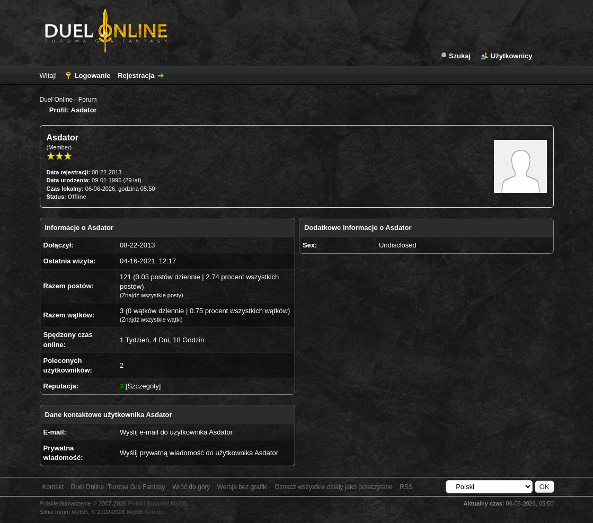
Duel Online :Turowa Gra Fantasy (118, 487)
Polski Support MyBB (158, 503)
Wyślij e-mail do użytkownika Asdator (176, 432)
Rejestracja (136, 75)
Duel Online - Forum (68, 99)
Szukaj (460, 56)
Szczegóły (142, 386)
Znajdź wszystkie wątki (151, 319)
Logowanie (93, 75)
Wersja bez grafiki (242, 487)
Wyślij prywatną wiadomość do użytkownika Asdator (199, 453)
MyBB (80, 512)
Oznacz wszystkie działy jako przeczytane (334, 487)
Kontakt (53, 487)
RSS (406, 487)
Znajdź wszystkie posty (151, 295)
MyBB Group (144, 512)
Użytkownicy (512, 56)
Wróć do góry (191, 487)
